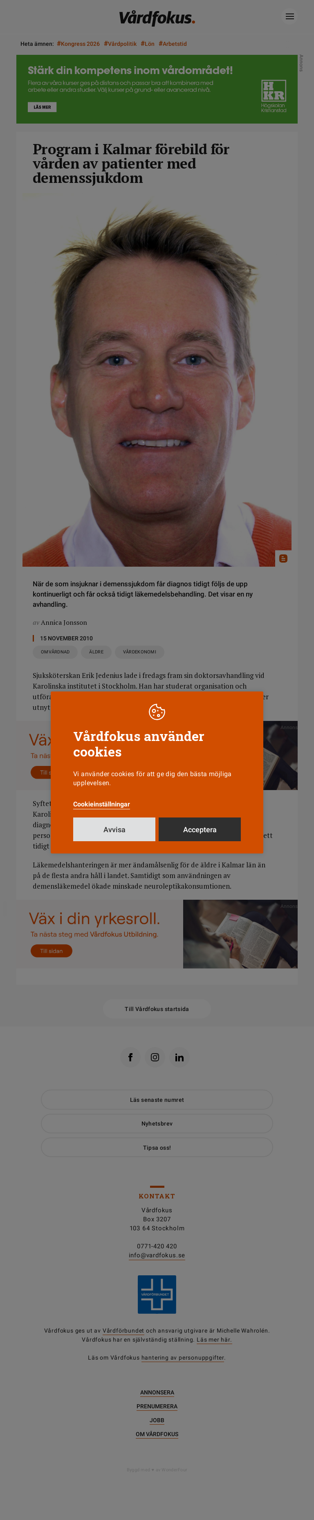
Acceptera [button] (200, 829)
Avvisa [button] (114, 829)
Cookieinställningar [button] (101, 804)
